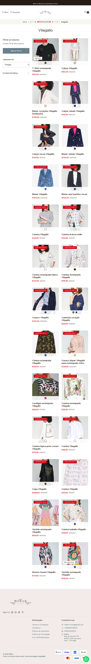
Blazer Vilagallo (39, 200)
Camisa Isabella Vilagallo (74, 535)
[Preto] (45, 63)
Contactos (36, 628)
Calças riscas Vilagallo (43, 160)
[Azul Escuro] (75, 112)
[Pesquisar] (15, 12)
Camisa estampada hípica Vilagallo (45, 281)
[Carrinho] (87, 12)
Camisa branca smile (72, 240)
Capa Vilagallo (39, 495)
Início (25, 22)
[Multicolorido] (45, 361)
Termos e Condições (40, 625)
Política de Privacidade (41, 634)
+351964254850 (69, 628)
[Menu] (5, 12)
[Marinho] (45, 154)
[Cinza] (73, 318)
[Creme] (45, 112)
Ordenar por (8, 60)
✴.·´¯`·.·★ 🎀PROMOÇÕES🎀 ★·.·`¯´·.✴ (44, 22)
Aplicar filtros (16, 51)
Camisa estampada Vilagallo (41, 367)
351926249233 (69, 631)
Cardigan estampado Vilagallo (42, 410)
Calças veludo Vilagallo (73, 117)
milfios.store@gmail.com (73, 625)
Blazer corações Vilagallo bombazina (44, 118)
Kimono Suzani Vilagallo (44, 578)
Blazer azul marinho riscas (74, 200)
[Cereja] (75, 275)
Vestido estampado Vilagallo (42, 536)
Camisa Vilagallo (40, 240)
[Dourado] (75, 63)
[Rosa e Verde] (45, 404)
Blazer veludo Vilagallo (73, 160)
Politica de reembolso (40, 631)
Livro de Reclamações (40, 637)
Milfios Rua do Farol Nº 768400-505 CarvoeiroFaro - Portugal (71, 637)
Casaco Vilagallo (40, 323)
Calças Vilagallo (69, 68)
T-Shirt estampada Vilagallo (41, 69)
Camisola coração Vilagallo (71, 324)
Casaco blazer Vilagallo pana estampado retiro (73, 367)
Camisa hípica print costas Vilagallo (45, 453)
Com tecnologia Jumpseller (35, 656)
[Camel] (75, 361)
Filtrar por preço (16, 73)
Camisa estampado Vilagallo (71, 281)
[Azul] (45, 195)
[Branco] (45, 235)
